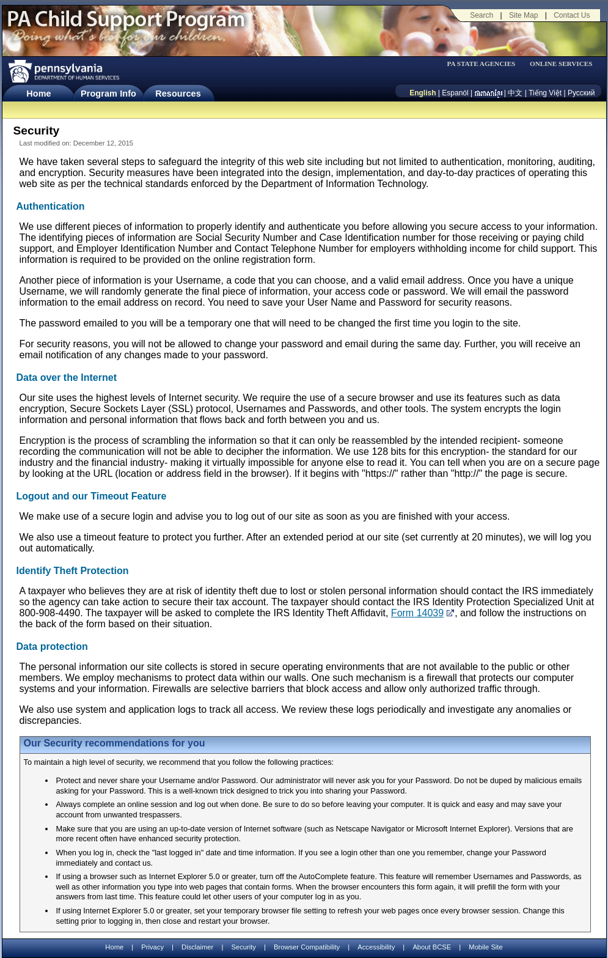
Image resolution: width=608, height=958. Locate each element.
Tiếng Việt (545, 93)
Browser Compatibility (307, 947)
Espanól (455, 93)
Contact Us (572, 15)
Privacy (152, 947)
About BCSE (431, 947)
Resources (178, 93)
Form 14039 (417, 613)
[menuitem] (485, 64)
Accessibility (376, 947)
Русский (581, 93)
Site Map (523, 15)
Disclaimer (197, 947)
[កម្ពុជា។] (488, 93)
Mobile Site (485, 947)
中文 (515, 93)
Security (243, 947)
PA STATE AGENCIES (481, 64)
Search (481, 15)
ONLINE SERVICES (561, 64)
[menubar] (485, 64)
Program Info (108, 93)
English (422, 93)
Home (38, 93)
